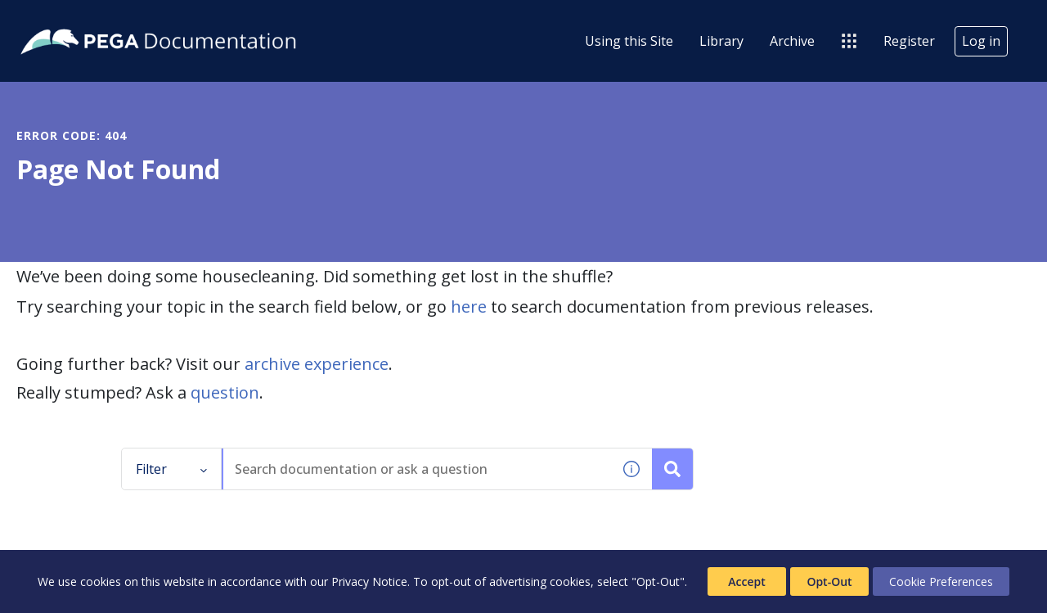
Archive (792, 41)
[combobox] (417, 468)
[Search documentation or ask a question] (672, 468)
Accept (746, 581)
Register (909, 41)
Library (721, 41)
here (469, 306)
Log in (981, 41)
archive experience (317, 364)
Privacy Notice (369, 581)
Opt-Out (829, 581)
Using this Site (629, 41)
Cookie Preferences (941, 581)
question (225, 392)
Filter (172, 469)
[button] (631, 468)
